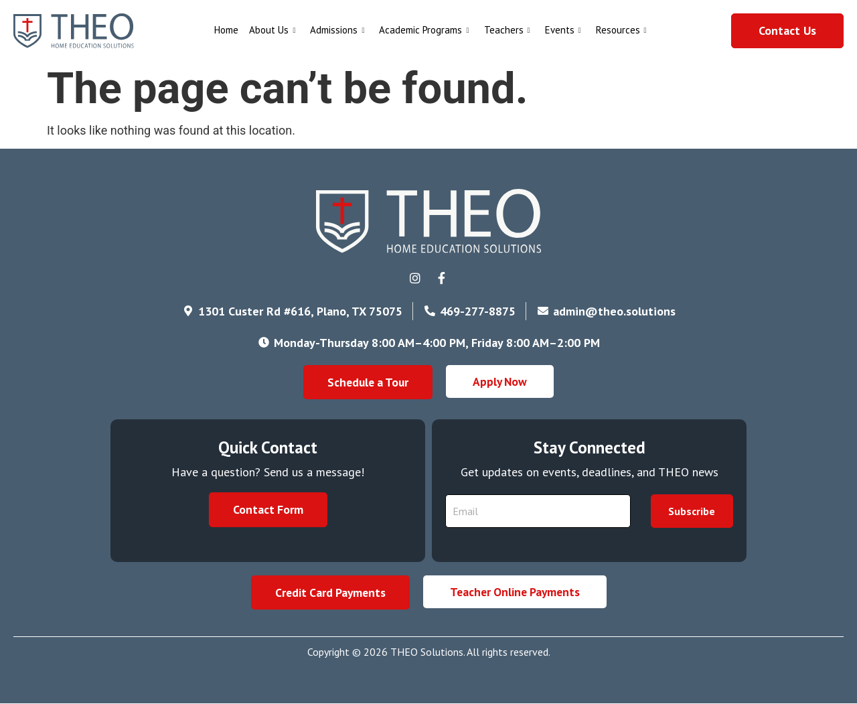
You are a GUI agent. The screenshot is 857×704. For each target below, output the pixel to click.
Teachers (507, 29)
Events (563, 29)
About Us (272, 29)
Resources (621, 29)
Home (226, 29)
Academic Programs (424, 29)
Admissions (337, 29)
